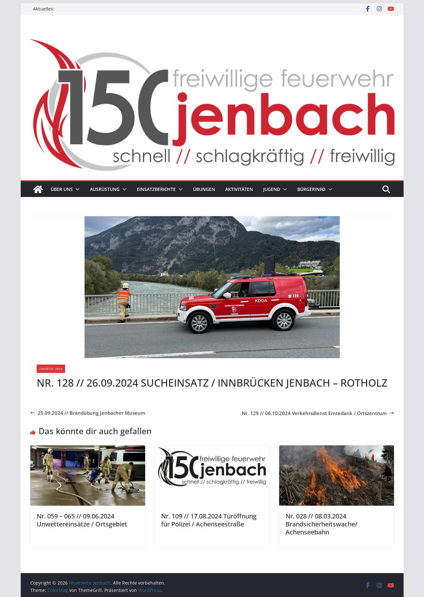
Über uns (62, 189)
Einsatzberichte (156, 189)
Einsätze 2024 (51, 369)
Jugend (271, 189)
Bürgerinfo (311, 189)
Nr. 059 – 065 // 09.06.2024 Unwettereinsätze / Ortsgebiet (82, 520)
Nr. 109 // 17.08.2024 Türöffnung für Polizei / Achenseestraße (209, 520)
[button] (76, 189)
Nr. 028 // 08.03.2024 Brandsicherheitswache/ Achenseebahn (322, 524)
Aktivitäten (239, 189)
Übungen (204, 189)
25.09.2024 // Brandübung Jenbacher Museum (87, 413)
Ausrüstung (105, 189)
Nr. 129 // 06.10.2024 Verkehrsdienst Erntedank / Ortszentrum (318, 413)
